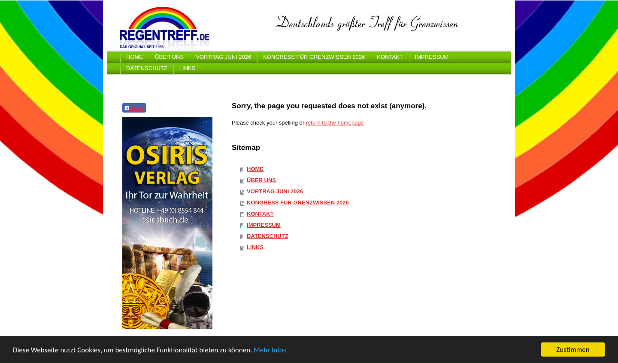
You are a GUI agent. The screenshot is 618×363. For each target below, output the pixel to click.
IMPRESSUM (264, 225)
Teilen (134, 108)
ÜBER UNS (261, 180)
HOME (255, 169)
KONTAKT (260, 213)
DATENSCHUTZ (267, 236)
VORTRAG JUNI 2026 (275, 191)
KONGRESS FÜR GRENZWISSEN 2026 (298, 202)
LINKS (255, 247)
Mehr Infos (270, 350)
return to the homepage (335, 122)
